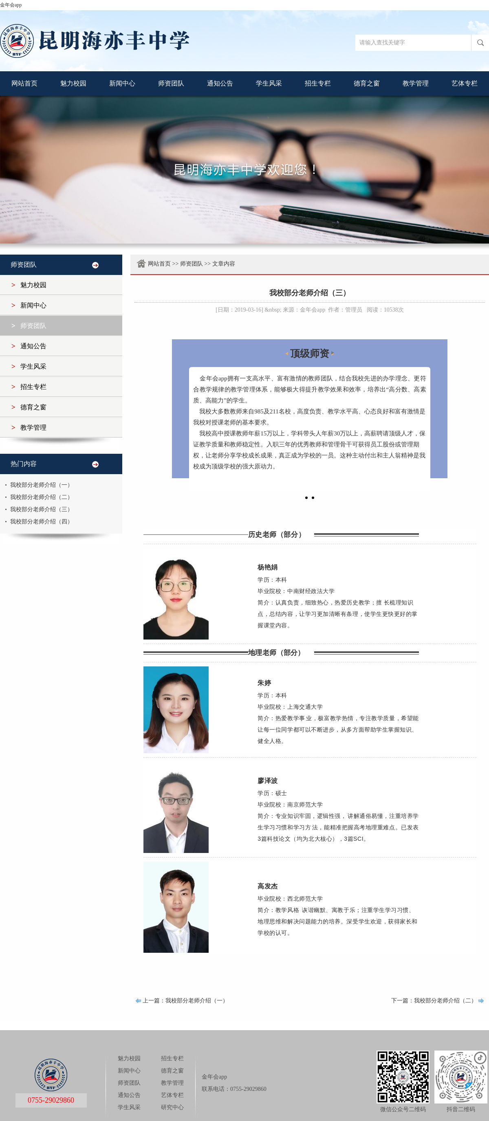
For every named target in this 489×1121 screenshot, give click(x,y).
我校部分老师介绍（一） (41, 485)
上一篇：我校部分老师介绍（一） (185, 1001)
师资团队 (171, 83)
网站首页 (24, 83)
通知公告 (220, 83)
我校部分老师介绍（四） (41, 522)
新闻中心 (122, 83)
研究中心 (172, 1107)
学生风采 (269, 83)
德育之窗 (367, 83)
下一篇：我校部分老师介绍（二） (434, 1001)
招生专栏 (318, 83)
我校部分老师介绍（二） (41, 497)
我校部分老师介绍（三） (41, 509)
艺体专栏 (465, 83)
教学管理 (416, 83)
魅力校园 (73, 83)
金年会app (11, 5)
